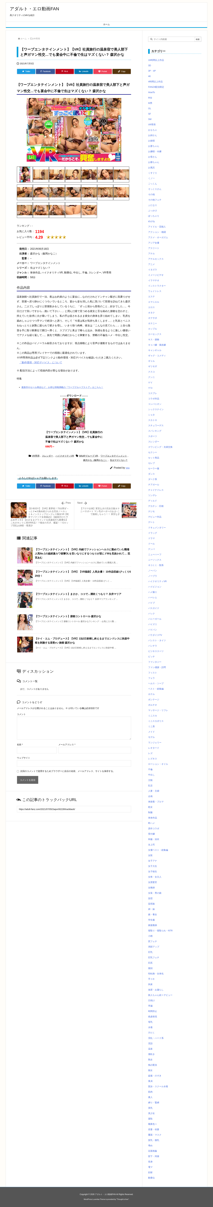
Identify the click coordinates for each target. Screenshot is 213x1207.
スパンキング (154, 431)
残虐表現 (152, 1016)
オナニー (152, 323)
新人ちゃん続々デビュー (160, 995)
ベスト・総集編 (156, 689)
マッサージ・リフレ (158, 710)
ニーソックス (154, 560)
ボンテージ (153, 699)
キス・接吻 (153, 339)
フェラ (151, 678)
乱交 (150, 785)
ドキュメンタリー (157, 527)
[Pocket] (102, 71)
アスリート (153, 248)
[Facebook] (45, 71)
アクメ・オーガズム (158, 237)
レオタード (153, 748)
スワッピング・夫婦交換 (160, 447)
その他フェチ (154, 200)
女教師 (151, 887)
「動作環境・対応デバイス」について (40, 362)
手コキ (151, 979)
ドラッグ (152, 533)
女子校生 (152, 871)
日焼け (151, 1000)
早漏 (150, 1006)
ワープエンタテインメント (114, 456)
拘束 (150, 984)
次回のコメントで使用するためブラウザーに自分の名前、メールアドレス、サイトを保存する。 (67, 771)
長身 (150, 1161)
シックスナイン (156, 409)
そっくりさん (154, 189)
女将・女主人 (154, 877)
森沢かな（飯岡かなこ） (95, 460)
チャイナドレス (156, 490)
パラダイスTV (155, 635)
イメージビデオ (156, 275)
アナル (151, 253)
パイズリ (152, 624)
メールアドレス (66, 744)
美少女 (151, 1113)
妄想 (150, 898)
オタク (151, 312)
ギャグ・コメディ (157, 355)
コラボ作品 (153, 398)
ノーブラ (152, 576)
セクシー (152, 452)
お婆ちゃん (153, 146)
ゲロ (150, 388)
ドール (151, 543)
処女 (150, 807)
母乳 (150, 1022)
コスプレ (152, 393)
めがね (151, 221)
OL (149, 108)
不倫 (150, 769)
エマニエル (153, 302)
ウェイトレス (154, 291)
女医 (150, 855)
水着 (150, 1027)
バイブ (151, 603)
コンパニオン (154, 404)
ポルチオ (152, 705)
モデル (151, 737)
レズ (150, 753)
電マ (150, 1167)
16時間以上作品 (156, 60)
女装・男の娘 (154, 893)
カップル (152, 328)
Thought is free (122, 1199)
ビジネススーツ (156, 651)
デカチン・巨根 (156, 506)
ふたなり (152, 205)
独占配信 (152, 1065)
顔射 (150, 1172)
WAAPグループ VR (88, 456)
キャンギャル (154, 350)
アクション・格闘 (157, 232)
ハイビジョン (154, 586)
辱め (150, 1145)
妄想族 (151, 903)
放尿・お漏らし (156, 989)
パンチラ (152, 646)
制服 (150, 812)
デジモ (151, 511)
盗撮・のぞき (154, 1075)
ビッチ (151, 656)
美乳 (150, 1108)
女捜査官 (152, 882)
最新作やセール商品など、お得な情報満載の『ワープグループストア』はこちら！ (62, 387)
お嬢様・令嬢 (154, 151)
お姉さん (152, 135)
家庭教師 (152, 925)
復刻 (150, 968)
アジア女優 (153, 242)
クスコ (151, 371)
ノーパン (152, 570)
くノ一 (151, 178)
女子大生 (152, 866)
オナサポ (152, 318)
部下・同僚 (153, 1156)
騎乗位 (151, 1177)
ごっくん (152, 183)
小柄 (150, 936)
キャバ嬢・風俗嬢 (157, 345)
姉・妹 (151, 909)
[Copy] (121, 71)
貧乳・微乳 (153, 1140)
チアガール (153, 484)
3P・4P (152, 71)
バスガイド (153, 608)
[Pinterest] (65, 71)
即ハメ (151, 823)
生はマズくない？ (119, 460)
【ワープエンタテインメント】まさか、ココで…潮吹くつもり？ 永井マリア (78, 594)
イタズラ (152, 269)
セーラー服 (153, 468)
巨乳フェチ (153, 957)
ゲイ (150, 382)
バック (151, 613)
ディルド (152, 500)
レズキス (152, 758)
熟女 (150, 1059)
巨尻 (150, 963)
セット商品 (153, 457)
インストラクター (157, 285)
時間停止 (152, 1011)
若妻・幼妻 (153, 1129)
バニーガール (154, 619)
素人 (150, 1097)
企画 (150, 796)
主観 (150, 780)
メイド (151, 731)
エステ (151, 296)
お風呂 (151, 167)
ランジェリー (154, 742)
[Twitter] (26, 71)
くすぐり (152, 173)
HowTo (151, 92)
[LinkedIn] (83, 71)
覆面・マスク (154, 1135)
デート (151, 522)
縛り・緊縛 (153, 1102)
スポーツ (152, 436)
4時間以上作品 (155, 81)
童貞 (150, 1081)
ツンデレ (152, 495)
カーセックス (154, 334)
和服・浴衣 (153, 839)
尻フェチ (152, 941)
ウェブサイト (23, 758)
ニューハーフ (154, 554)
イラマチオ (153, 280)
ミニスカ (152, 715)
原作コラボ (153, 828)
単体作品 (152, 817)
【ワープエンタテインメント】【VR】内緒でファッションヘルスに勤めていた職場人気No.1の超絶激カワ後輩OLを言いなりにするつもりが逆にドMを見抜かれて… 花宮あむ (82, 553)
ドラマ (151, 538)
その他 (151, 194)
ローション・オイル (158, 764)
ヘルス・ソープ (156, 683)
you (128, 467)
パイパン (152, 629)
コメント (21, 714)
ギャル (151, 361)
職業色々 (152, 1124)
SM (149, 119)
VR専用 (36, 38)
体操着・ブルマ (156, 801)
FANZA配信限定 (156, 87)
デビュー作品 (154, 517)
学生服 (151, 920)
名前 (20, 744)
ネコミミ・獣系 (156, 565)
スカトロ (152, 420)
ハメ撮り (152, 592)
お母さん (152, 157)
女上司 (151, 844)
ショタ (151, 414)
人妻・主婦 (153, 791)
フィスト (152, 672)
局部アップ (153, 946)
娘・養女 (152, 914)
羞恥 (150, 1118)
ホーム (24, 38)
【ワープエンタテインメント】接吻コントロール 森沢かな (68, 616)
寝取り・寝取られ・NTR (160, 930)
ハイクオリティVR (65, 456)
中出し (151, 774)
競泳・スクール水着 (158, 1086)
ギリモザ (152, 366)
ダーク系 (152, 479)
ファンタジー (154, 662)
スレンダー (47, 456)
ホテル (151, 694)
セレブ (151, 463)
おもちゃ (152, 130)
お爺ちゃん (153, 162)
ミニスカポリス (156, 721)
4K (149, 76)
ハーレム (152, 597)
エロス (151, 307)
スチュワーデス (156, 425)
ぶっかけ (152, 210)
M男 (150, 103)
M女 (150, 97)
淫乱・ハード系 (156, 1038)
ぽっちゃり (153, 216)
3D (149, 65)
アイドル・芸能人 (157, 226)
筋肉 (150, 1092)
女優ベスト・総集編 (158, 850)
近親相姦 (152, 1151)
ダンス (151, 474)
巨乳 (150, 952)
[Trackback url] (74, 809)
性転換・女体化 (156, 973)
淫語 (150, 1043)
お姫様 (151, 140)
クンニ (151, 377)
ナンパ (151, 549)
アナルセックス (156, 259)
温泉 (150, 1049)
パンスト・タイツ (157, 640)
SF (149, 114)
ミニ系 (151, 726)
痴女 (150, 1070)
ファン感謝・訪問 (157, 667)
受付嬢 (151, 834)
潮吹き (151, 1054)
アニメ (151, 264)
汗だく (151, 1032)
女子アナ (152, 860)
